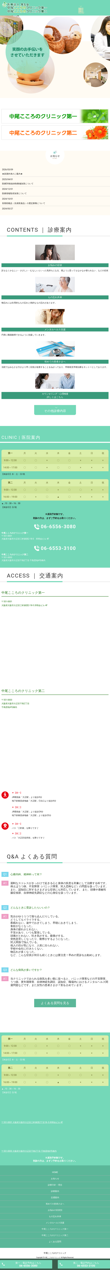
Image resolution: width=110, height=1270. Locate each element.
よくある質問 (55, 1241)
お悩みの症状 (55, 265)
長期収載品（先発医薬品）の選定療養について (23, 203)
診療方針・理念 (55, 1185)
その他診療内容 (55, 411)
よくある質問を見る (55, 1003)
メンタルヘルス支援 (55, 329)
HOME (55, 1172)
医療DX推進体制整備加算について (17, 183)
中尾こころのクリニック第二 (55, 1235)
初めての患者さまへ (55, 361)
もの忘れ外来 (55, 297)
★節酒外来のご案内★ (12, 174)
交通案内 (55, 1197)
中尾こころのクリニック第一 (55, 1229)
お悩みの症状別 (55, 1210)
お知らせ (55, 1178)
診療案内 (55, 1191)
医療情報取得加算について (14, 193)
